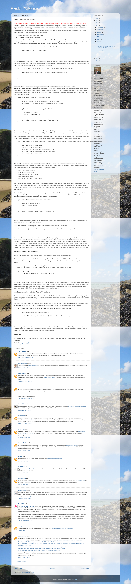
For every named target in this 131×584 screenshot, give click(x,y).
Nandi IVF (21, 503)
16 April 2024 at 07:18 (24, 530)
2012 (97, 58)
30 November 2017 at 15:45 (25, 357)
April (98, 41)
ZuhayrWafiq (22, 478)
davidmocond (22, 373)
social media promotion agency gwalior (62, 528)
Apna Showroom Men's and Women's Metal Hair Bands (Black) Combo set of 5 (39, 550)
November (100, 29)
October (99, 32)
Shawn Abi (21, 429)
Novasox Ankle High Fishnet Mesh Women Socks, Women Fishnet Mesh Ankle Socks (41, 548)
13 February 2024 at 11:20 (25, 520)
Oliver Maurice (22, 363)
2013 (97, 56)
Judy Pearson (22, 351)
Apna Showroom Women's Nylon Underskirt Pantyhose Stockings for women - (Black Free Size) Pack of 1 (47, 547)
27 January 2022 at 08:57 (25, 423)
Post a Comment (21, 561)
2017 (97, 18)
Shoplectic (21, 466)
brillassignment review (49, 377)
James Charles (22, 443)
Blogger (75, 579)
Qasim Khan (21, 404)
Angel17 (20, 456)
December (100, 27)
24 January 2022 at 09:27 (25, 410)
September (100, 34)
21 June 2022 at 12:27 (24, 437)
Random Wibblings (24, 8)
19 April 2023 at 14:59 (24, 461)
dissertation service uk (37, 419)
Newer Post (18, 568)
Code (19, 345)
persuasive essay (32, 365)
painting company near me (54, 458)
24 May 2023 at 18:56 (24, 484)
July (98, 37)
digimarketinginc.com (35, 496)
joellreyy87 (21, 415)
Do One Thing (22, 536)
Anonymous (21, 526)
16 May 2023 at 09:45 (24, 473)
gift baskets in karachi (72, 445)
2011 (97, 60)
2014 (97, 25)
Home (52, 568)
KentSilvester (22, 490)
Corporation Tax (80, 480)
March (99, 44)
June (98, 39)
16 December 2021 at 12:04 (25, 398)
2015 (97, 23)
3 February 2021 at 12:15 (25, 381)
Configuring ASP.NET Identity (105, 50)
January (99, 53)
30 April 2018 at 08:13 (24, 368)
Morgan (98, 75)
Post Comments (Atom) (28, 572)
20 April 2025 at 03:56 (24, 558)
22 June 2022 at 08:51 (24, 451)
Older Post (86, 568)
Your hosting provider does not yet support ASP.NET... (106, 46)
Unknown (21, 387)
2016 (97, 20)
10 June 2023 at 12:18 (24, 498)
